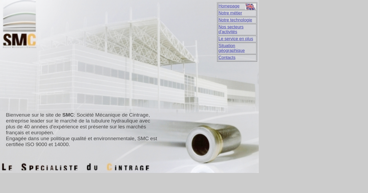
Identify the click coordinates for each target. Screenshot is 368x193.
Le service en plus (235, 38)
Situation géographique (231, 48)
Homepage (228, 6)
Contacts (226, 57)
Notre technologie (235, 20)
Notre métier (230, 13)
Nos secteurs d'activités (230, 29)
